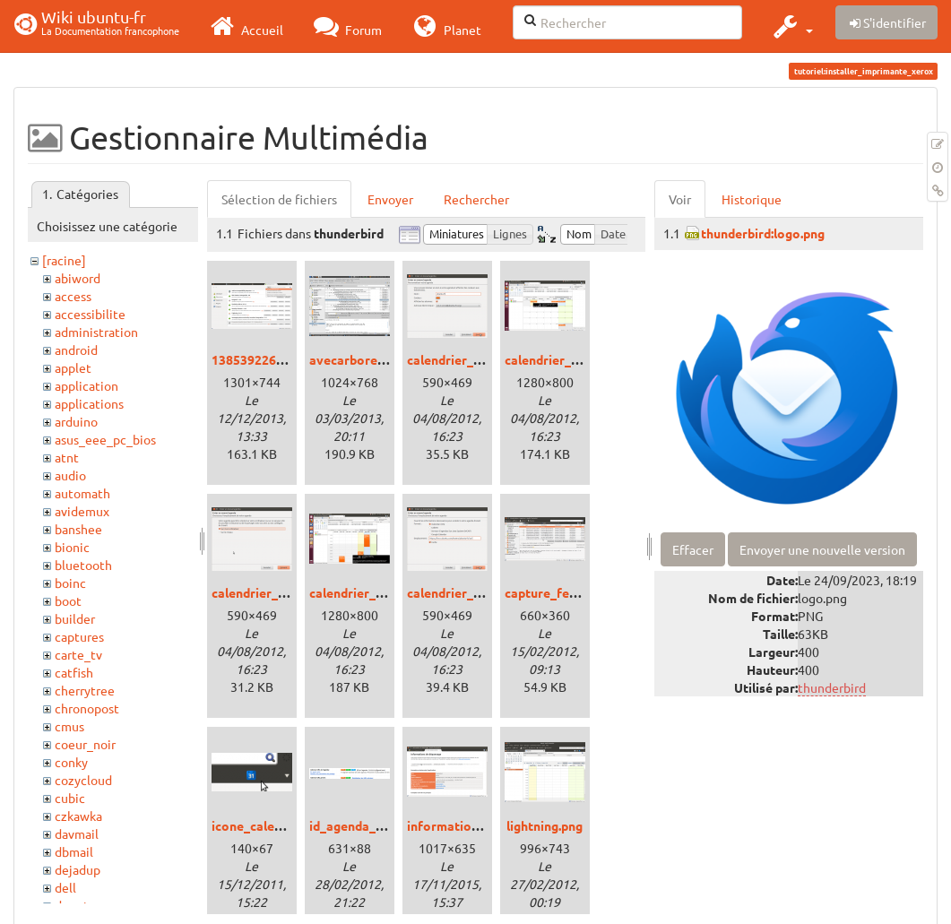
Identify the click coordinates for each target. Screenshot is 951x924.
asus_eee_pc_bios (105, 439)
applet (73, 367)
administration (96, 332)
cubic (70, 798)
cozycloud (83, 780)
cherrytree (85, 690)
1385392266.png (259, 359)
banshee (78, 529)
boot (68, 600)
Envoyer (390, 199)
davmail (77, 833)
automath (82, 493)
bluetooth (83, 565)
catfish (74, 672)
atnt (67, 457)
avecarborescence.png (375, 359)
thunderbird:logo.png (763, 233)
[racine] (64, 260)
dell (65, 887)
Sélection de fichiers (279, 199)
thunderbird (832, 687)
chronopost (87, 708)
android (76, 349)
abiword (77, 278)
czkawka (78, 815)
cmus (69, 726)
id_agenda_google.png (375, 825)
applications (89, 403)
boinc (70, 582)
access (73, 296)
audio (70, 475)
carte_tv (78, 654)
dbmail (74, 851)
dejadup (77, 869)
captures (79, 636)
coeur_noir (85, 744)
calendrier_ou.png (264, 592)
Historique (752, 199)
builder (75, 618)
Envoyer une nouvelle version (822, 549)
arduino (76, 421)
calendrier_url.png (460, 592)
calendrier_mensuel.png (574, 359)
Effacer (692, 549)
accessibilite (90, 314)
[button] (791, 26)
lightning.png (544, 825)
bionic (72, 547)
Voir (680, 199)
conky (71, 762)
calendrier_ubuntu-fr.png (382, 592)
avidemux (82, 511)
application (86, 385)
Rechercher (476, 199)
